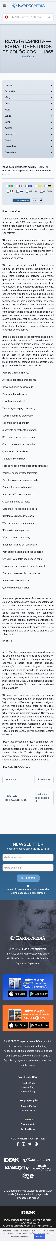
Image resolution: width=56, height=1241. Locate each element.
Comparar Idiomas (21, 200)
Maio (7, 109)
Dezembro (10, 152)
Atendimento (28, 1124)
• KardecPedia (28, 1083)
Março (8, 97)
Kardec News (28, 1129)
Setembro (10, 134)
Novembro (10, 146)
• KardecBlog (28, 1091)
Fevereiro (10, 91)
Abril (7, 103)
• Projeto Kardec (28, 1106)
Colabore (28, 1119)
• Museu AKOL (28, 1110)
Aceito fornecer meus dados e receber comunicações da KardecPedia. (28, 891)
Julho (7, 121)
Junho (8, 115)
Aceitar (40, 1237)
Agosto (8, 128)
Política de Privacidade (20, 1237)
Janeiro (9, 85)
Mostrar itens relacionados (42, 798)
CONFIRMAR (28, 878)
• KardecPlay (28, 1087)
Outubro (9, 140)
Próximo (44, 779)
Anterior (11, 779)
